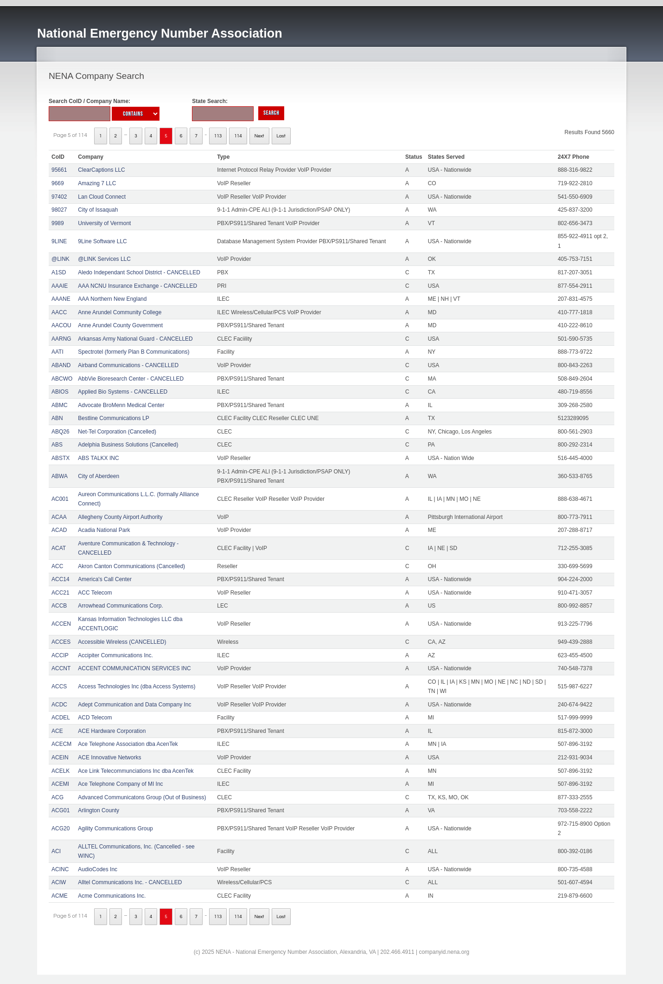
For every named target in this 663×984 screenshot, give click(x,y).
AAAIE (59, 286)
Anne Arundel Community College (119, 312)
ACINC (60, 869)
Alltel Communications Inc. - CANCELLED (130, 882)
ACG (57, 797)
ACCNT (60, 668)
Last (281, 136)
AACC (59, 312)
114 (238, 136)
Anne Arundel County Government (120, 325)
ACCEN (61, 624)
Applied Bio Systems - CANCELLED (122, 391)
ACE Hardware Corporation (112, 731)
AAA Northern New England (112, 299)
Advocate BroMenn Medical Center (121, 405)
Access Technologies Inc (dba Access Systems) (136, 686)
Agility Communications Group (115, 828)
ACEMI (60, 784)
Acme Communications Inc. (112, 896)
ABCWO (61, 378)
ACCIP (60, 655)
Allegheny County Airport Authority (120, 517)
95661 (59, 170)
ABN (57, 418)
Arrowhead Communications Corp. (120, 605)
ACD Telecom (95, 717)
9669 (57, 183)
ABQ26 (60, 431)
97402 (59, 197)
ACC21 (60, 592)
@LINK (60, 259)
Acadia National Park (104, 530)
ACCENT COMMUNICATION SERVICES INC (134, 668)
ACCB (59, 605)
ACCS (59, 686)
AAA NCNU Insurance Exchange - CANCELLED (137, 286)
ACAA (59, 517)
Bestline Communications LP (113, 418)
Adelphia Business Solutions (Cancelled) (128, 444)
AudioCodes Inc (97, 869)
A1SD (58, 272)
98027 (59, 210)
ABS (57, 444)
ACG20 (60, 828)
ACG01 (60, 810)
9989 (57, 223)
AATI (57, 352)
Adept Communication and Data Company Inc (134, 704)
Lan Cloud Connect (102, 197)
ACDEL (60, 717)
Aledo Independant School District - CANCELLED (139, 272)
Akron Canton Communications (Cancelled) (131, 566)
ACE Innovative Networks (109, 757)
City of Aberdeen (98, 476)
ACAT (58, 548)
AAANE (60, 299)
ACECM (61, 744)
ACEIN (60, 757)
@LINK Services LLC (104, 259)
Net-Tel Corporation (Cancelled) (117, 431)
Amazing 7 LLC (97, 183)
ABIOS (60, 391)
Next (259, 136)
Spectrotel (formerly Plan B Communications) (133, 352)
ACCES (60, 642)
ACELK (60, 771)
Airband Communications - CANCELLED (128, 365)
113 (218, 136)
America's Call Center (105, 579)
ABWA (59, 476)
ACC (57, 566)
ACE (57, 731)
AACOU (61, 325)
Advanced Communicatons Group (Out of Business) (142, 797)
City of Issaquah (98, 210)
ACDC (59, 704)
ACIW (58, 882)
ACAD (59, 530)
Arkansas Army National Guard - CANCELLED (135, 339)
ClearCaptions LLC (101, 170)
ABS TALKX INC (98, 458)
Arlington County (98, 810)
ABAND (60, 365)
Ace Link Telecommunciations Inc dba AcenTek (135, 771)
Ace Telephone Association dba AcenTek (128, 744)
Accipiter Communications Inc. (115, 655)
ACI (56, 851)
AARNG (61, 339)
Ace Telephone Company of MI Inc (120, 784)
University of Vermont (104, 223)
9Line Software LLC (102, 241)
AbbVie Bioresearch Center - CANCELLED (131, 378)
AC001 (60, 499)
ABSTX (60, 458)
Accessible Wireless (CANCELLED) (122, 642)
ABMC (59, 405)
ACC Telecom (95, 592)
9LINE (59, 241)
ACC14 (60, 579)
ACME (59, 896)
